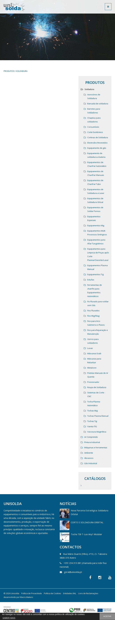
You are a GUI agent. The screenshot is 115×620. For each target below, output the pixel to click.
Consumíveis (93, 127)
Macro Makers (26, 597)
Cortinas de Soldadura (97, 137)
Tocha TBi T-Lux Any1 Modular (86, 534)
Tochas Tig (92, 421)
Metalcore (91, 367)
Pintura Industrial (92, 442)
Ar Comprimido (91, 437)
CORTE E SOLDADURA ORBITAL (87, 522)
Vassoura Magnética (96, 431)
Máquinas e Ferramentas (95, 447)
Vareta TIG (92, 426)
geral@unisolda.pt (73, 571)
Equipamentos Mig (95, 225)
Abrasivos (88, 458)
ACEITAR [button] (107, 616)
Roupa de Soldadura (96, 387)
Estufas (90, 279)
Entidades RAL (69, 593)
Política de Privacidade (31, 593)
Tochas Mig (92, 410)
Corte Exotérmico (95, 132)
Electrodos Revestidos (97, 142)
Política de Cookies (52, 593)
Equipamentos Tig (95, 274)
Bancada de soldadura (97, 103)
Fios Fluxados (93, 310)
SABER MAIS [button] (9, 618)
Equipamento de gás (96, 148)
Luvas (90, 348)
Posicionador (93, 382)
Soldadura (21, 71)
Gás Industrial (90, 463)
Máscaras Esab (94, 353)
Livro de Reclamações (88, 593)
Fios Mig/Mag (93, 315)
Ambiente (88, 452)
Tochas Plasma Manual (97, 416)
